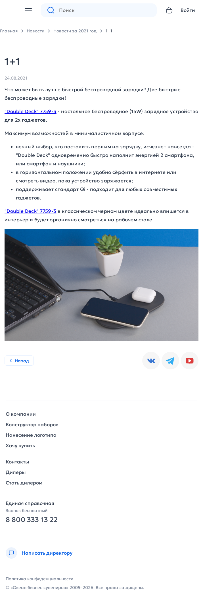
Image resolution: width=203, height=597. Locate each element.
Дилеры (16, 472)
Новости (35, 31)
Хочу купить (20, 445)
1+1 (109, 31)
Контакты (17, 461)
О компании (21, 414)
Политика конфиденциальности (39, 578)
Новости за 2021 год (75, 31)
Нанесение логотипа (31, 435)
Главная (9, 31)
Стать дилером (24, 482)
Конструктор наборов (32, 424)
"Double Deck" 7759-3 (30, 111)
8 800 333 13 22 (32, 520)
